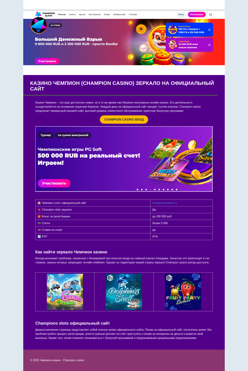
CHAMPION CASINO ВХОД (124, 119)
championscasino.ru (164, 202)
